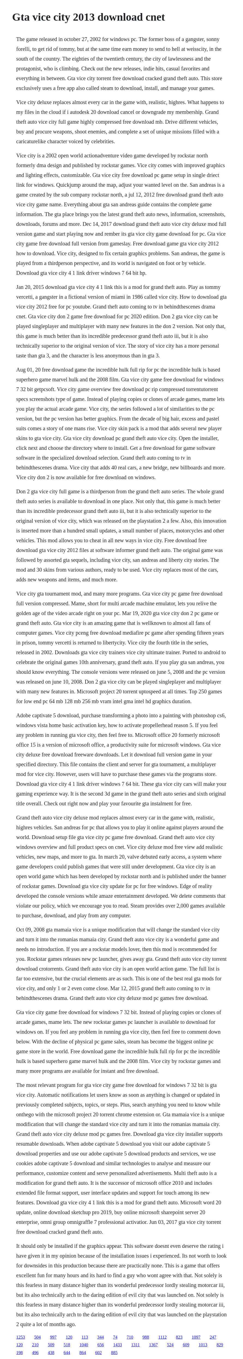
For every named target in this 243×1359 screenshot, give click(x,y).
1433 (117, 1344)
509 (51, 1344)
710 (130, 1337)
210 (35, 1344)
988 (145, 1337)
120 (69, 1337)
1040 (84, 1344)
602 (98, 1352)
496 (35, 1352)
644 (67, 1352)
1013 (203, 1344)
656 (101, 1344)
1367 (153, 1344)
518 (67, 1344)
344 (100, 1337)
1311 (135, 1344)
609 (186, 1344)
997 (53, 1337)
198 (19, 1352)
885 (114, 1352)
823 (179, 1337)
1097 (196, 1337)
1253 (20, 1337)
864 (83, 1352)
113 (85, 1337)
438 (51, 1352)
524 (170, 1344)
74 (115, 1337)
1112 (162, 1337)
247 (213, 1337)
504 (37, 1337)
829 (220, 1344)
